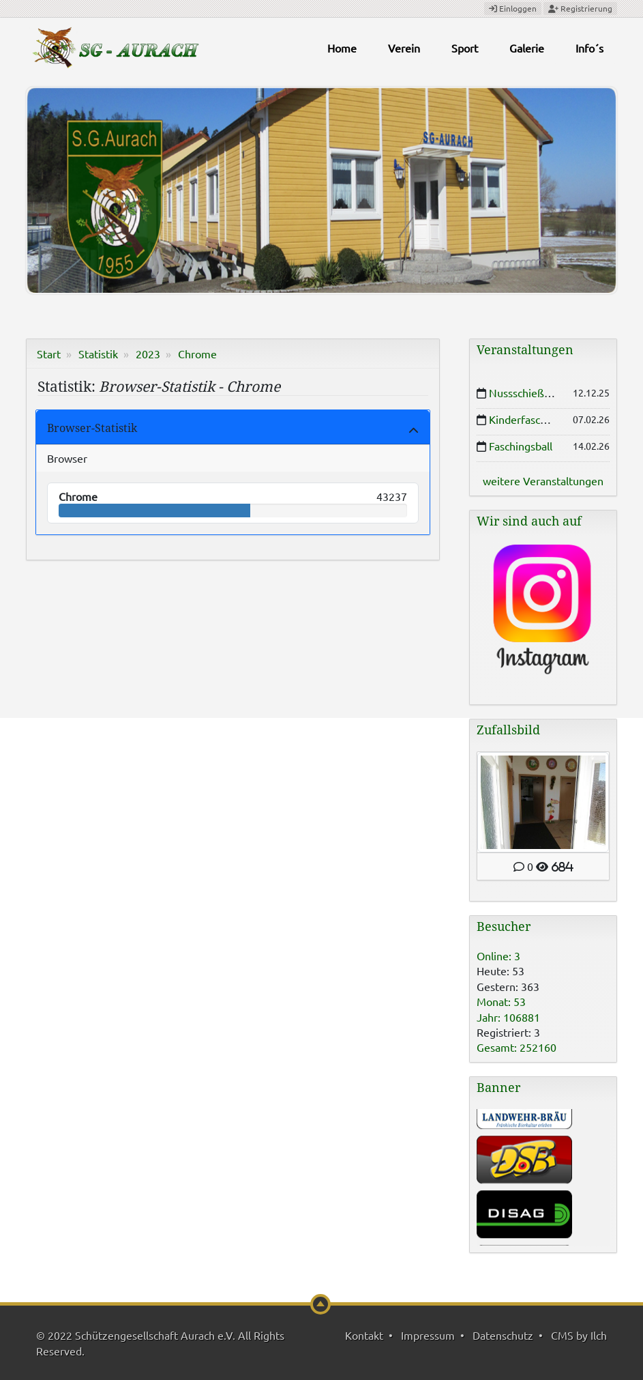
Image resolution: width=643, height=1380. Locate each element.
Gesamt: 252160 (516, 1047)
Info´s (589, 48)
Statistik (98, 353)
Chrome (197, 353)
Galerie (526, 48)
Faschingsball (520, 445)
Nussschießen (522, 392)
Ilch (598, 1335)
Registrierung (580, 8)
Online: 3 (498, 955)
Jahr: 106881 (508, 1017)
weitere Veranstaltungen (543, 480)
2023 (148, 353)
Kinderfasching (525, 419)
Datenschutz (503, 1335)
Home (342, 48)
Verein (404, 48)
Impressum (428, 1335)
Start (49, 353)
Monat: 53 (501, 1001)
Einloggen (513, 8)
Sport (464, 48)
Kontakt (364, 1335)
